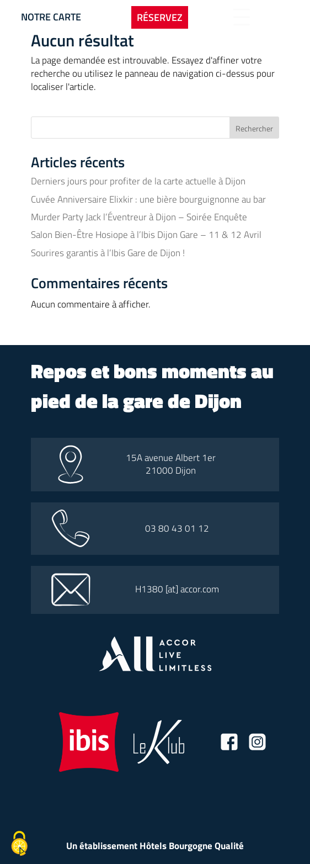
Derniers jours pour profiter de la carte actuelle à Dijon (138, 181)
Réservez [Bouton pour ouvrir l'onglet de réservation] (160, 17)
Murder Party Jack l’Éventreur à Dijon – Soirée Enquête (139, 217)
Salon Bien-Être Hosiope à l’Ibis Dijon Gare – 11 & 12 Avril (146, 234)
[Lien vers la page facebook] (229, 743)
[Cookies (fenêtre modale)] (19, 844)
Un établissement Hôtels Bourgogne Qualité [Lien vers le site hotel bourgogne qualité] (155, 846)
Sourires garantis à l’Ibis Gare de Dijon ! (108, 253)
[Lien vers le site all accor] (155, 668)
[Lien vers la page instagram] (257, 743)
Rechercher (254, 128)
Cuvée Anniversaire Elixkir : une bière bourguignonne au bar (148, 199)
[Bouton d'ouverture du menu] (241, 17)
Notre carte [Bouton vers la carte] (51, 16)
